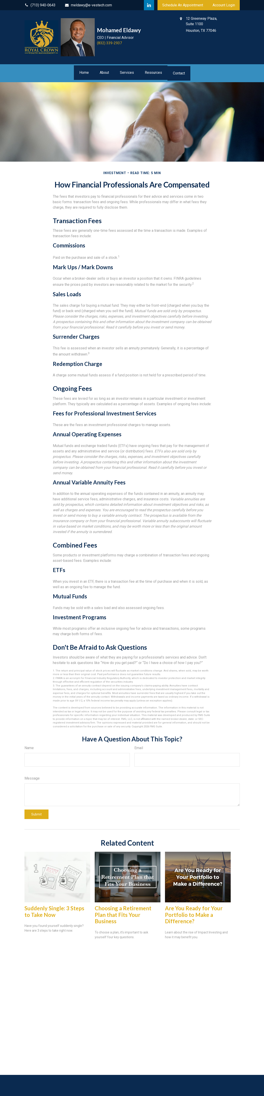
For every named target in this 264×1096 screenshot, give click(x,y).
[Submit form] (36, 814)
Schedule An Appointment (182, 5)
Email (138, 748)
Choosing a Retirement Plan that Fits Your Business (123, 915)
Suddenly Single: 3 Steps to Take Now (54, 911)
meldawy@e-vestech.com (88, 5)
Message (32, 778)
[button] (84, 72)
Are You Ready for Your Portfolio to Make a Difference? (194, 915)
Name (29, 748)
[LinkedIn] (149, 5)
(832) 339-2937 (109, 43)
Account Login (224, 5)
